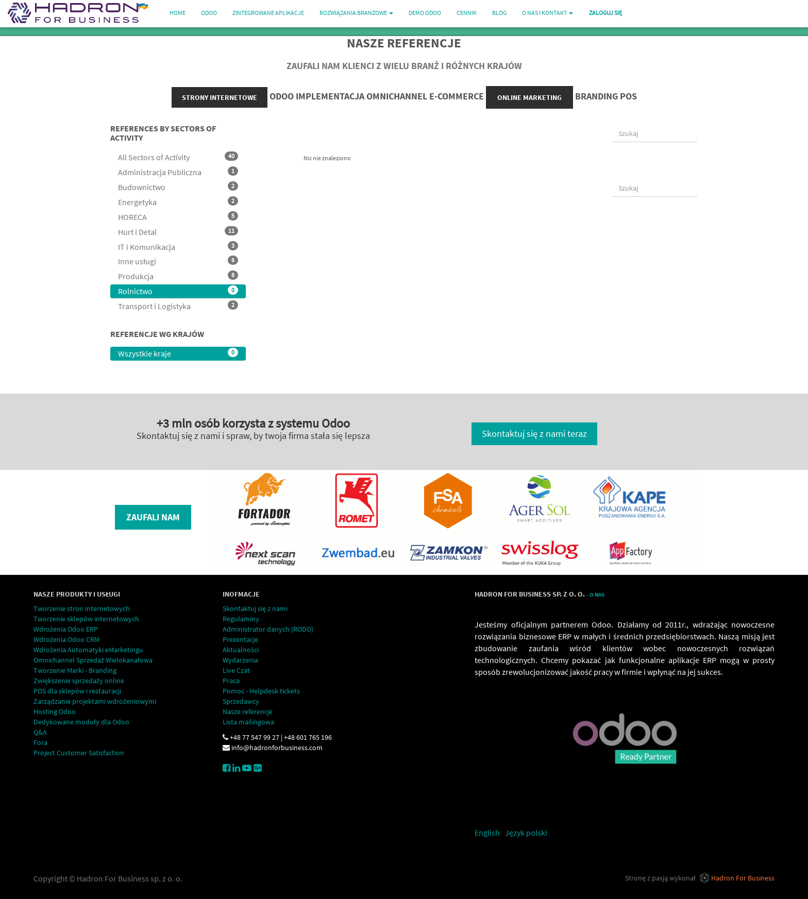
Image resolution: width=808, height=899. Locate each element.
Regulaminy (241, 618)
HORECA (178, 216)
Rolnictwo (178, 290)
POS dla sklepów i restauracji (77, 691)
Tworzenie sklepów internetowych (86, 618)
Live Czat (236, 670)
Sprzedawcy (241, 701)
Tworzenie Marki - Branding (74, 670)
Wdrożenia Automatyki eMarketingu (88, 649)
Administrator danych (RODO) (268, 629)
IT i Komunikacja (178, 246)
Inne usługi (178, 261)
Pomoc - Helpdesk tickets (261, 691)
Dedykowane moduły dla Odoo (81, 721)
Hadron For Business (743, 878)
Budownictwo (178, 186)
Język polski (526, 832)
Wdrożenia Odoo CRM (66, 639)
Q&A (40, 732)
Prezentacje (240, 639)
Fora (40, 742)
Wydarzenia (240, 660)
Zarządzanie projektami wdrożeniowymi (94, 701)
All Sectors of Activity (178, 156)
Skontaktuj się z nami (255, 608)
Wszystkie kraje (178, 353)
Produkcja (178, 275)
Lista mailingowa (248, 721)
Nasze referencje (248, 711)
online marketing (529, 97)
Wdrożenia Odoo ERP (65, 629)
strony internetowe (219, 97)
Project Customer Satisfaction (78, 752)
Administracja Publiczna (178, 171)
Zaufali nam (153, 517)
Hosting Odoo (54, 711)
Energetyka (178, 201)
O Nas (597, 594)
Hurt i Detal (178, 231)
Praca (231, 680)
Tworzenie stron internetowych (81, 608)
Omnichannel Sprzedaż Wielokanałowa (93, 660)
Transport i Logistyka (178, 305)
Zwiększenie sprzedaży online (78, 680)
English (487, 832)
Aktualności (241, 649)
